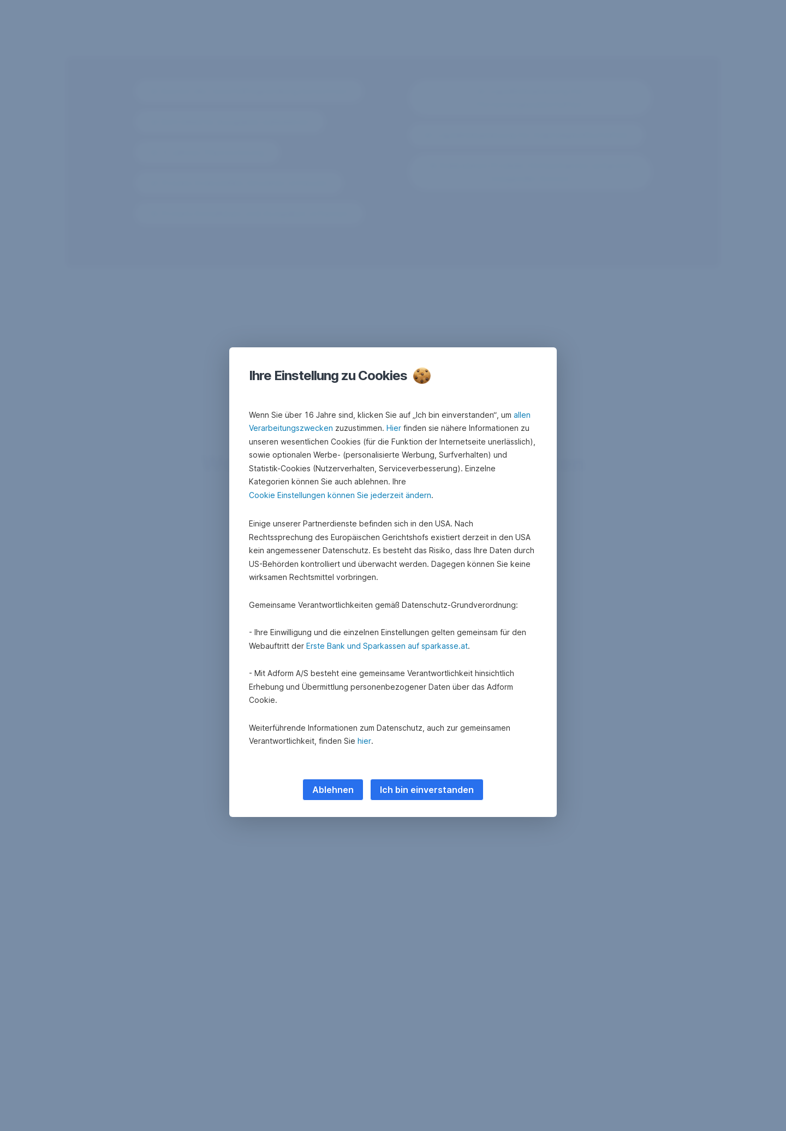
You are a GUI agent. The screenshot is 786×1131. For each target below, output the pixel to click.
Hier (393, 428)
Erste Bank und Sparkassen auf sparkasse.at (387, 645)
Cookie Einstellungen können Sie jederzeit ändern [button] (340, 495)
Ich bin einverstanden (427, 789)
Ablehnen (333, 789)
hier (364, 740)
